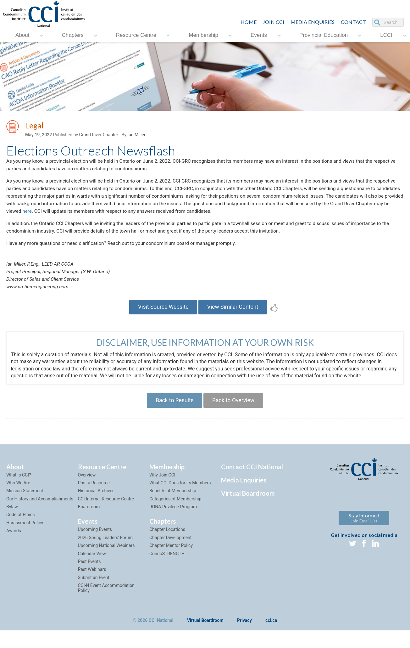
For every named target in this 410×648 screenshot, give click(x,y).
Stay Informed (364, 527)
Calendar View (92, 563)
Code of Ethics (20, 524)
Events (259, 35)
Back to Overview (234, 410)
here (122, 215)
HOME (249, 22)
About (22, 35)
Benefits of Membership (172, 501)
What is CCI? (18, 484)
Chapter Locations (167, 539)
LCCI (386, 35)
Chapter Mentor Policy (171, 555)
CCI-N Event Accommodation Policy (106, 598)
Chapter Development (170, 547)
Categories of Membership (175, 508)
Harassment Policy (24, 533)
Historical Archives (96, 501)
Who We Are (18, 493)
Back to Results (173, 410)
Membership (203, 35)
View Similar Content (234, 315)
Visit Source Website (162, 315)
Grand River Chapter (98, 135)
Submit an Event (94, 587)
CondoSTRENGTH (167, 563)
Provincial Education (323, 35)
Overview (87, 484)
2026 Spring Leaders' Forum (105, 547)
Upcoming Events (95, 539)
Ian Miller (136, 135)
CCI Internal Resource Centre (106, 508)
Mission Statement (24, 501)
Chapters (73, 35)
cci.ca (271, 631)
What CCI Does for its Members (180, 493)
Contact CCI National (252, 477)
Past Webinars (92, 579)
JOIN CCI (273, 22)
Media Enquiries (313, 22)
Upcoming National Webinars (106, 555)
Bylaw (12, 517)
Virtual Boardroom (248, 503)
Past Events (89, 571)
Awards (13, 541)
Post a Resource (94, 493)
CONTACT (353, 22)
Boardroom (89, 517)
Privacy (244, 631)
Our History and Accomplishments (39, 508)
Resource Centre (136, 35)
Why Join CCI (162, 484)
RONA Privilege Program (173, 517)
